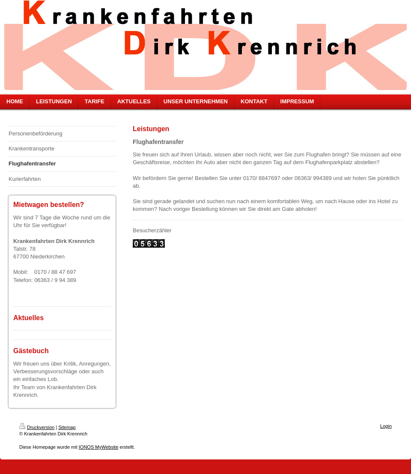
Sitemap (66, 427)
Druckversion (36, 427)
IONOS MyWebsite (99, 447)
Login (386, 426)
